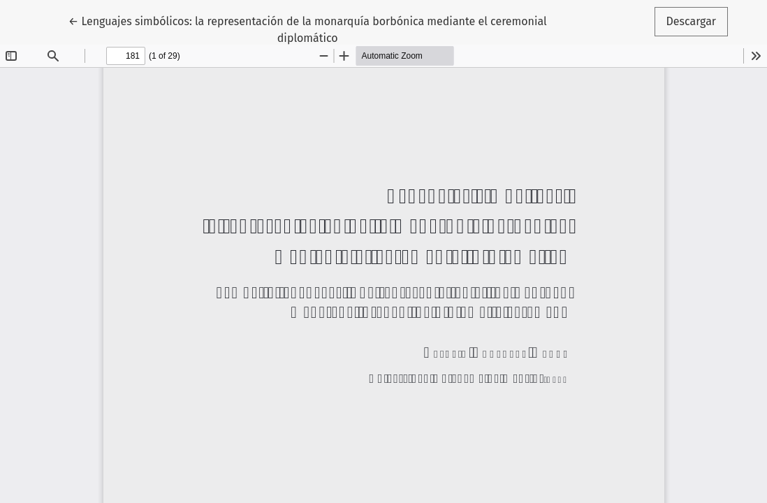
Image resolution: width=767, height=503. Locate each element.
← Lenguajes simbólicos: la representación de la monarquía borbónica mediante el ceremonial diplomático (307, 29)
